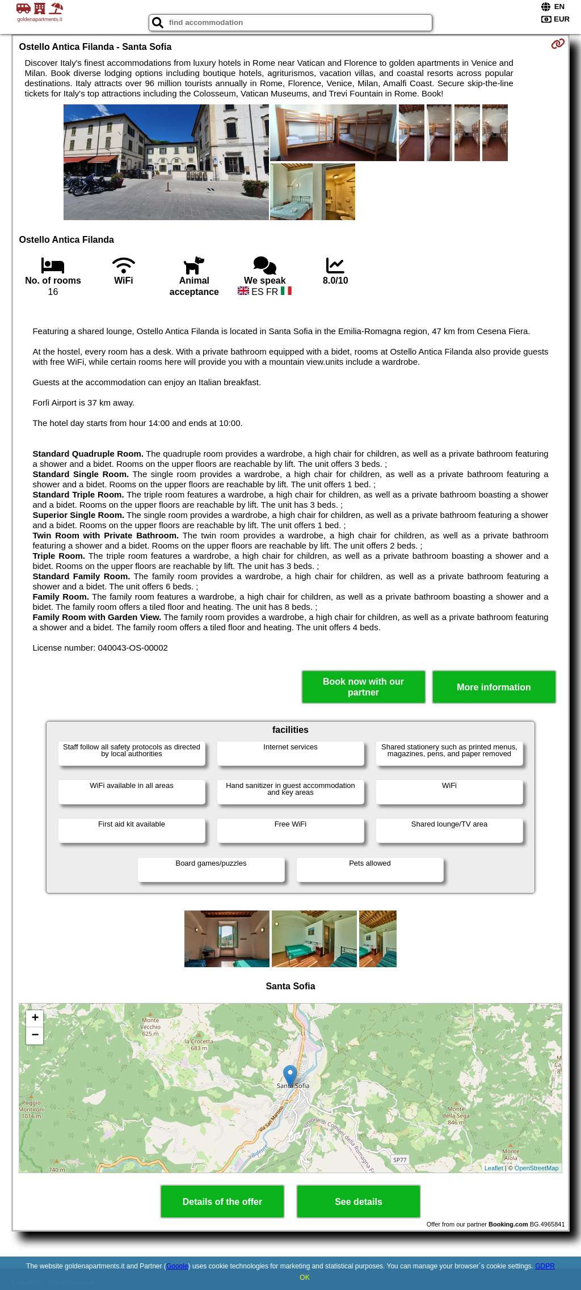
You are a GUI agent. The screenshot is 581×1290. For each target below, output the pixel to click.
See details (358, 1202)
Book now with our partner (363, 687)
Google (177, 1266)
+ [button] (35, 1018)
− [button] (35, 1035)
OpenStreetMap (537, 1168)
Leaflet (494, 1168)
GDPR (545, 1266)
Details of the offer (222, 1202)
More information (494, 687)
